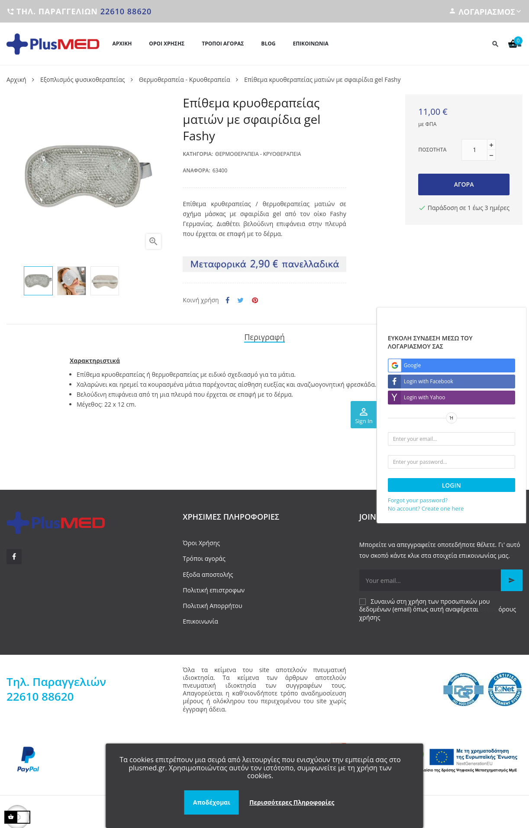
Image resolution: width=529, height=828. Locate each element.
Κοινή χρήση (227, 300)
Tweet (240, 300)
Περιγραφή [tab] (264, 336)
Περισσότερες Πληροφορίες (291, 802)
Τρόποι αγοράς (204, 557)
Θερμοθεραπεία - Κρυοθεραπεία (258, 154)
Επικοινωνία (200, 620)
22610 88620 (126, 11)
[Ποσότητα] (474, 150)
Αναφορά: (196, 170)
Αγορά (464, 184)
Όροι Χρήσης (201, 541)
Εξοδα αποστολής (208, 573)
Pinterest (255, 300)
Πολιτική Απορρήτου (212, 604)
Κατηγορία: (198, 154)
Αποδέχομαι (211, 802)
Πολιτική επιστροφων (214, 589)
